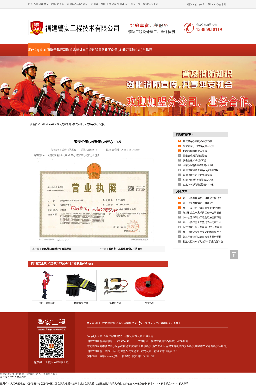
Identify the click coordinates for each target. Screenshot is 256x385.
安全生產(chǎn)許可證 (194, 160)
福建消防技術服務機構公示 (197, 175)
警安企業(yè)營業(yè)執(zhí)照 (198, 146)
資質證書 (95, 49)
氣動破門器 (115, 303)
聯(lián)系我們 (142, 49)
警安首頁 (92, 322)
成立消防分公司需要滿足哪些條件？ (202, 232)
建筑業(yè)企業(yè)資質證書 (56, 248)
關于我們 (56, 49)
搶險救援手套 (81, 303)
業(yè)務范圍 (123, 49)
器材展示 (82, 49)
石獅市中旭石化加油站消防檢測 (125, 248)
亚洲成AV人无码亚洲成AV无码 (16, 383)
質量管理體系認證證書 (195, 155)
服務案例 (107, 49)
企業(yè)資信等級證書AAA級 (198, 165)
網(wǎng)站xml (195, 4)
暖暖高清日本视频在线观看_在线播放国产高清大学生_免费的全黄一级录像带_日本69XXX (112, 383)
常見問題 (145, 322)
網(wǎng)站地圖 (217, 4)
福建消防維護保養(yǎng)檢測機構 (200, 170)
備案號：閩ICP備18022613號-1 (139, 356)
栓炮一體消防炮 (47, 303)
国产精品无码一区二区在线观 (49, 383)
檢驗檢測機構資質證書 (195, 150)
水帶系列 (149, 303)
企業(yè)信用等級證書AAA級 (198, 179)
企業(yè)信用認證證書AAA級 (198, 184)
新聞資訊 (69, 49)
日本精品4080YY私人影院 (174, 383)
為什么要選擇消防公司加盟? (198, 203)
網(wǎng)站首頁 (39, 49)
